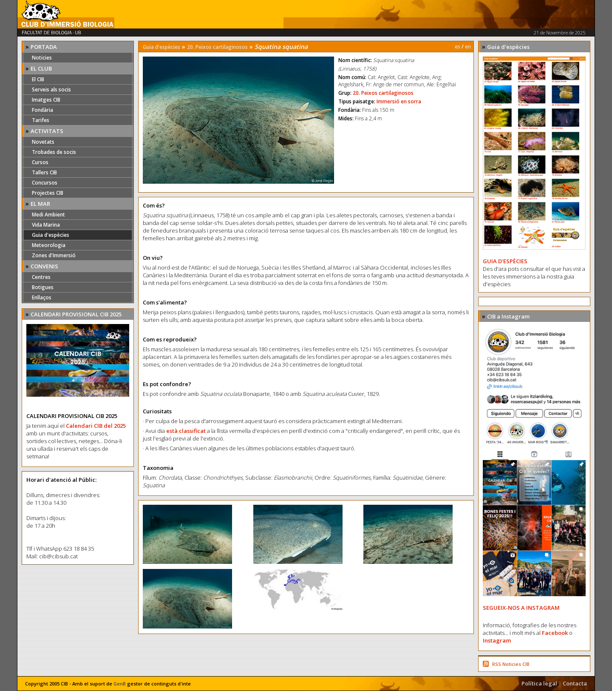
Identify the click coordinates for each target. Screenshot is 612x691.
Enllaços (41, 297)
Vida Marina (46, 224)
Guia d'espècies (50, 235)
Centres (41, 277)
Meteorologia (48, 245)
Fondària (42, 110)
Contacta (575, 683)
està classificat (186, 431)
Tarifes (40, 120)
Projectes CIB (47, 192)
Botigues (43, 287)
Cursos (40, 162)
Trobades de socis (54, 152)
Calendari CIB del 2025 (96, 425)
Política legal (539, 683)
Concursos (44, 182)
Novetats (43, 141)
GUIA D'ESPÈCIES (505, 261)
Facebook (555, 633)
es (457, 46)
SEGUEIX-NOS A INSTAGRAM (521, 607)
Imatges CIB (46, 99)
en (468, 46)
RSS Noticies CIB (511, 664)
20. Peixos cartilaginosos (217, 47)
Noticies (42, 57)
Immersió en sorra (399, 101)
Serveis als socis (51, 89)
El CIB (38, 79)
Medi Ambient (48, 214)
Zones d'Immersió (54, 255)
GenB (119, 683)
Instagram (497, 640)
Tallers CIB (44, 172)
